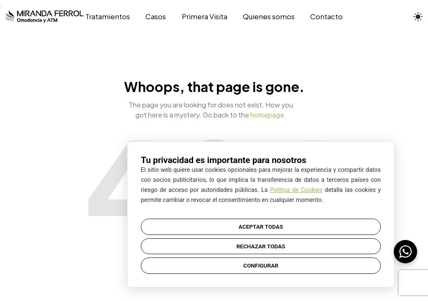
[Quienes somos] (268, 16)
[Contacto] (322, 16)
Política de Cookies (296, 190)
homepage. (268, 114)
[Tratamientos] (111, 16)
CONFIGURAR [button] (260, 265)
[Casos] (156, 16)
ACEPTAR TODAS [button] (261, 226)
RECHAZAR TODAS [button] (261, 246)
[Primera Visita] (204, 16)
